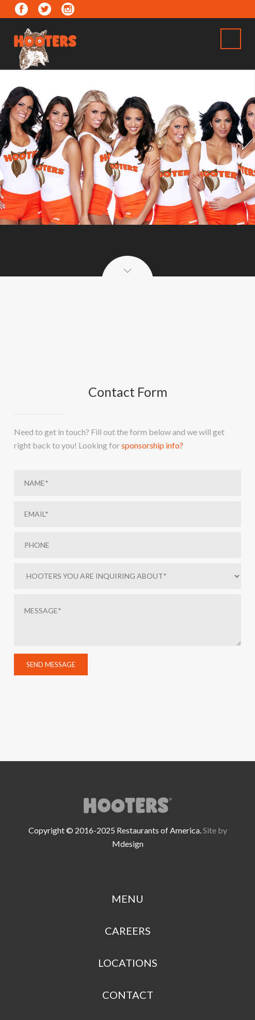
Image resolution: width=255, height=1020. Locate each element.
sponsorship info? (152, 445)
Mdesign (128, 843)
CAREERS (128, 930)
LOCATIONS (127, 962)
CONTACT (127, 994)
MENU (127, 898)
